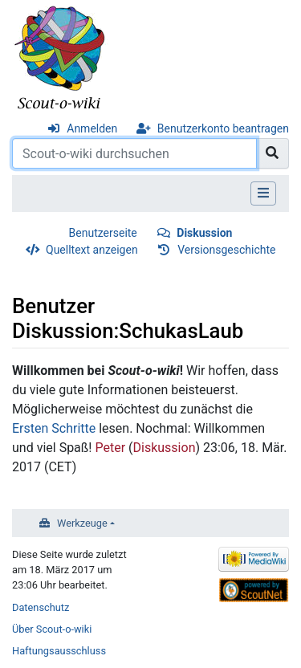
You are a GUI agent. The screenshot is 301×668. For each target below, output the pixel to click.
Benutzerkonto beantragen (223, 128)
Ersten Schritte (54, 428)
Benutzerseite (103, 232)
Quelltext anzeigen (92, 249)
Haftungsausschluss (59, 651)
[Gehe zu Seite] (272, 153)
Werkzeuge (82, 523)
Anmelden (92, 128)
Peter (110, 447)
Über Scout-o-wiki (52, 629)
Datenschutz (40, 607)
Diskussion (204, 232)
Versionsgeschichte (226, 249)
